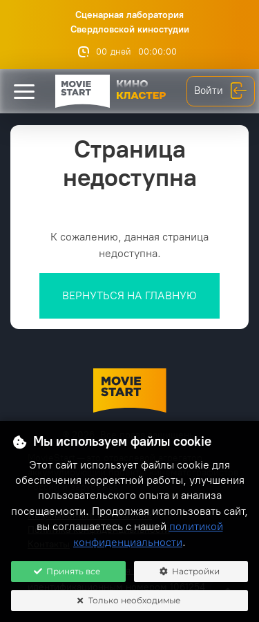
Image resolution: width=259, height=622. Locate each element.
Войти (220, 91)
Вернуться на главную (129, 295)
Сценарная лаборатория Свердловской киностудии (129, 22)
